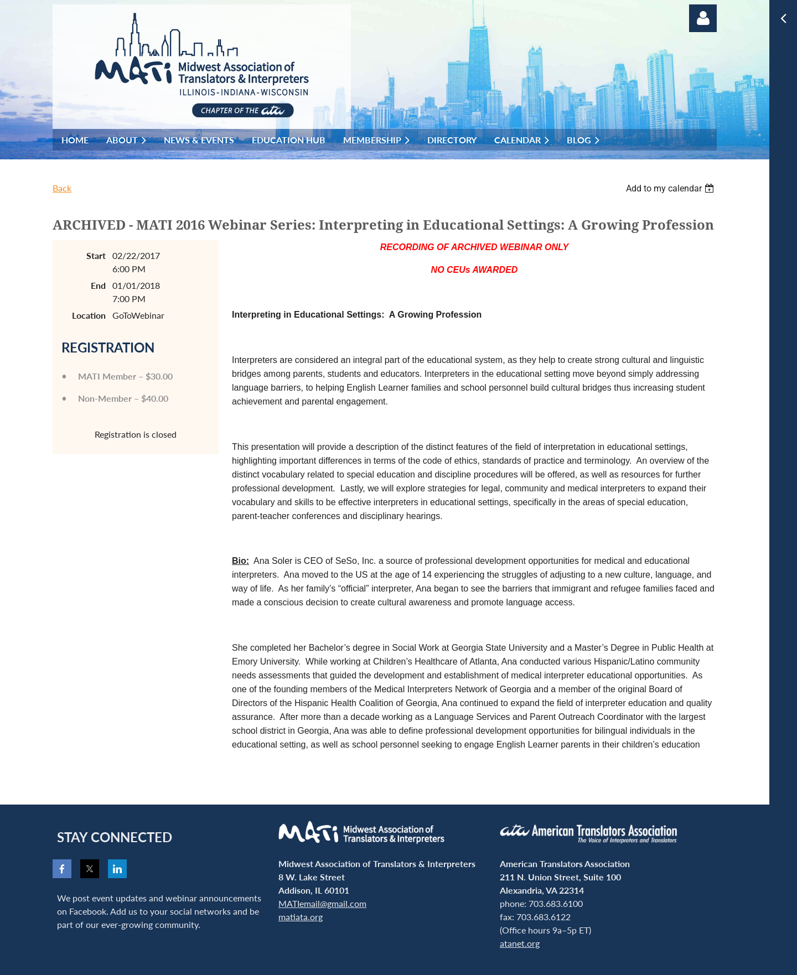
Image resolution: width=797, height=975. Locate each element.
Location (89, 315)
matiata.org (300, 916)
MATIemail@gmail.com (322, 903)
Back (62, 188)
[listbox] (671, 188)
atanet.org (520, 943)
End (98, 285)
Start (96, 255)
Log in (703, 18)
